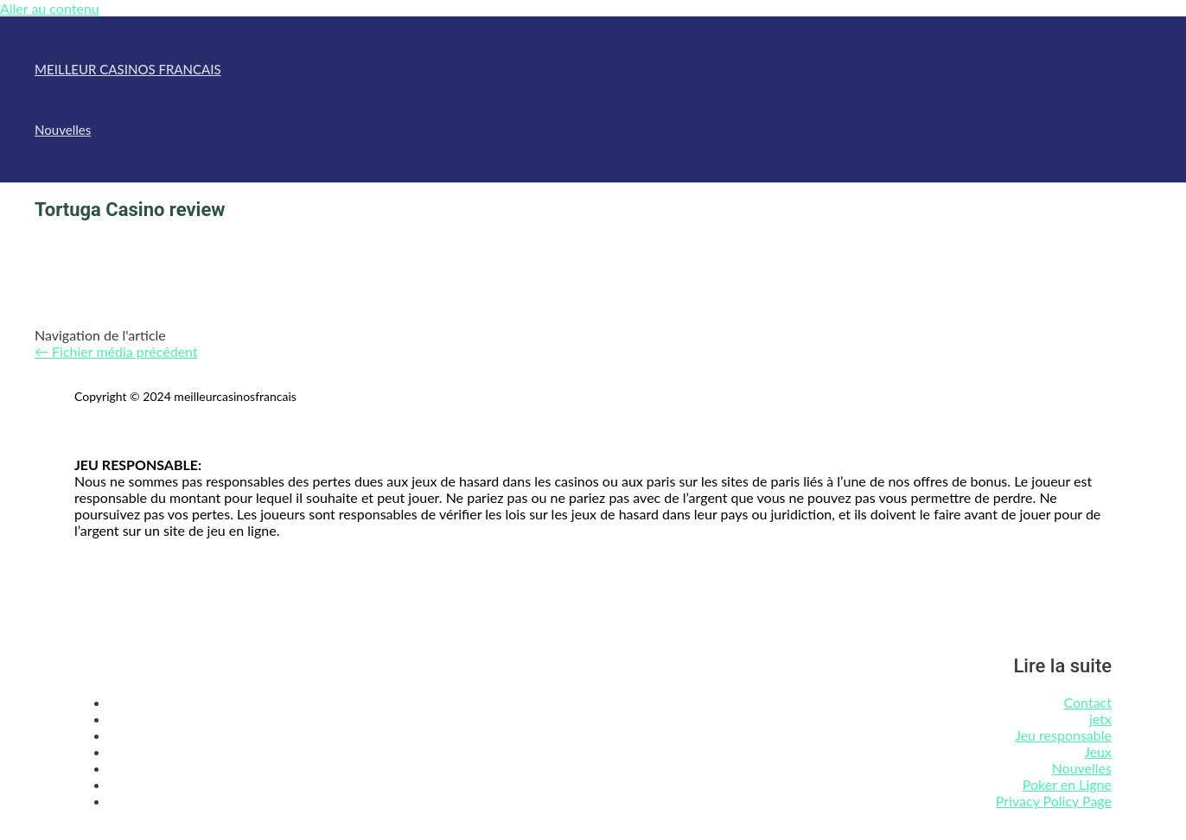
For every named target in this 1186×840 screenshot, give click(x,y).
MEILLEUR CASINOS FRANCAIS (128, 69)
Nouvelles (63, 129)
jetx (1100, 718)
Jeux (1098, 751)
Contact (1088, 702)
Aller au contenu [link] (49, 8)
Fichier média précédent (116, 351)
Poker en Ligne (1067, 784)
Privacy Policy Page (1054, 800)
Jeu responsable (1063, 735)
